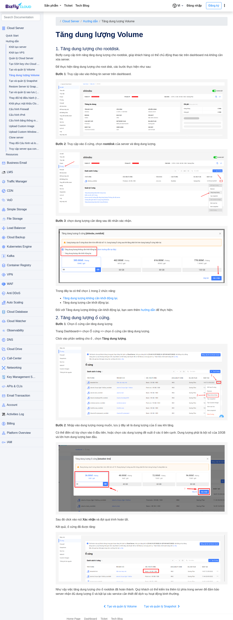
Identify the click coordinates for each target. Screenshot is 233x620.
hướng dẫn (150, 308)
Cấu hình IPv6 (18, 114)
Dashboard (90, 615)
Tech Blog (82, 5)
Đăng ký (213, 5)
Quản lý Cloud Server (22, 58)
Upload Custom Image (22, 126)
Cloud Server (72, 21)
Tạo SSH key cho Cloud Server (22, 63)
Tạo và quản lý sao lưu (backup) (22, 92)
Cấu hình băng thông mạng (22, 120)
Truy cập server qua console (22, 148)
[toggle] (224, 5)
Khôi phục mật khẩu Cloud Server (22, 103)
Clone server (17, 137)
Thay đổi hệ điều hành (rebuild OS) (22, 97)
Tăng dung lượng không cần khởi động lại (92, 296)
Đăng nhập (194, 5)
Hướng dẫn (92, 21)
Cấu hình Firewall (20, 109)
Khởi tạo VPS (18, 52)
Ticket (68, 5)
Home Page (73, 615)
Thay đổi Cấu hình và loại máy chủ (22, 143)
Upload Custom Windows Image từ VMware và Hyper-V (22, 131)
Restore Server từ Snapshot (22, 86)
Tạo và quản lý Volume (22, 69)
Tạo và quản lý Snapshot (22, 80)
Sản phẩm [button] (51, 5)
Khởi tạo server (19, 46)
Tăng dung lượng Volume (24, 75)
